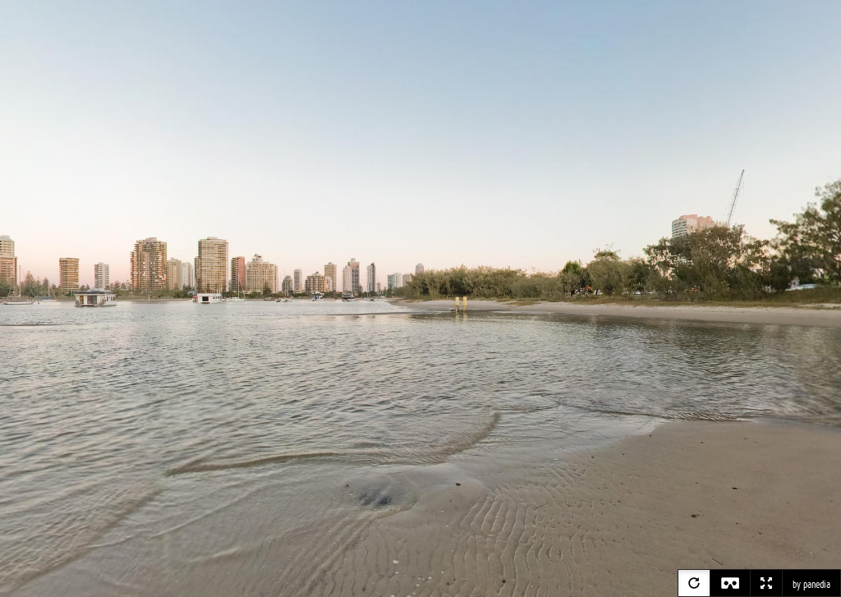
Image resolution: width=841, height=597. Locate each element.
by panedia (811, 584)
